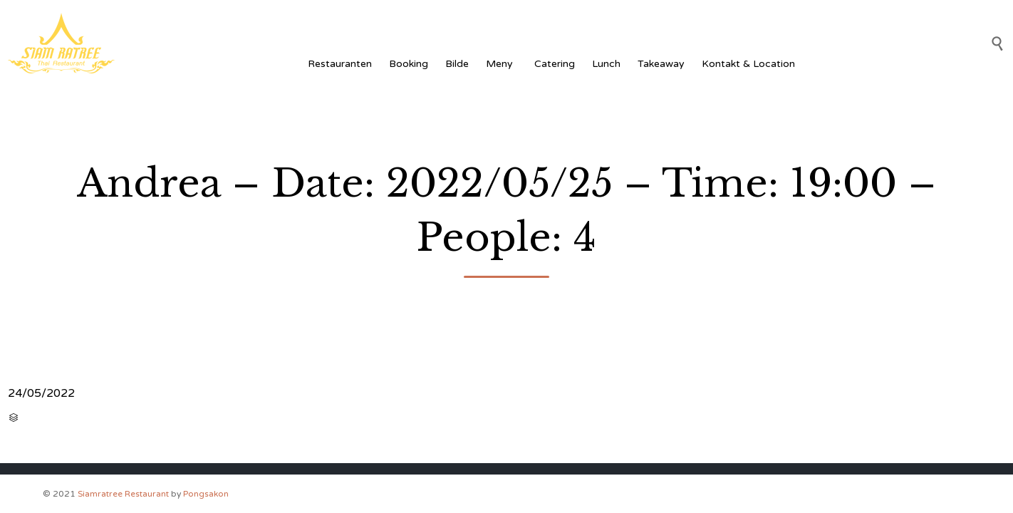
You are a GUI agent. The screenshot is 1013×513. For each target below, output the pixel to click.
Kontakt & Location (748, 64)
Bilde (457, 64)
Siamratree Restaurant (123, 494)
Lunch (606, 64)
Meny (501, 64)
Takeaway (661, 64)
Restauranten (340, 64)
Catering (554, 64)
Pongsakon (206, 494)
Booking (408, 64)
